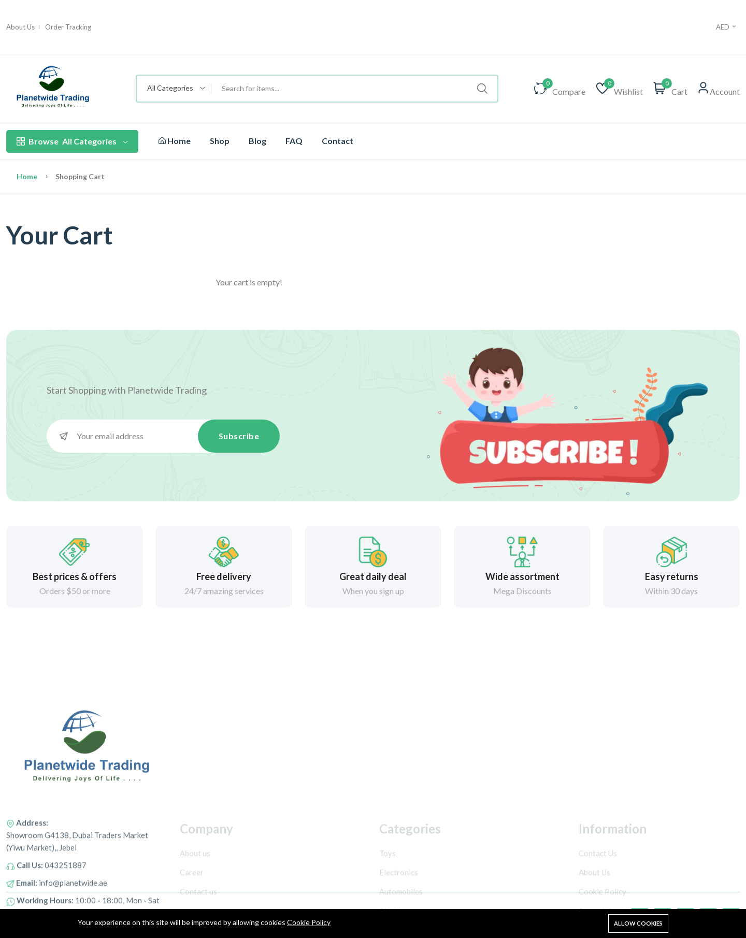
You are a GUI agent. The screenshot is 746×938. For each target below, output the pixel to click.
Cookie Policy (309, 922)
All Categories (72, 141)
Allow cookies (638, 923)
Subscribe (239, 436)
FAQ (294, 141)
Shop (219, 141)
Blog (257, 141)
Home (175, 141)
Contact (337, 141)
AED (726, 27)
